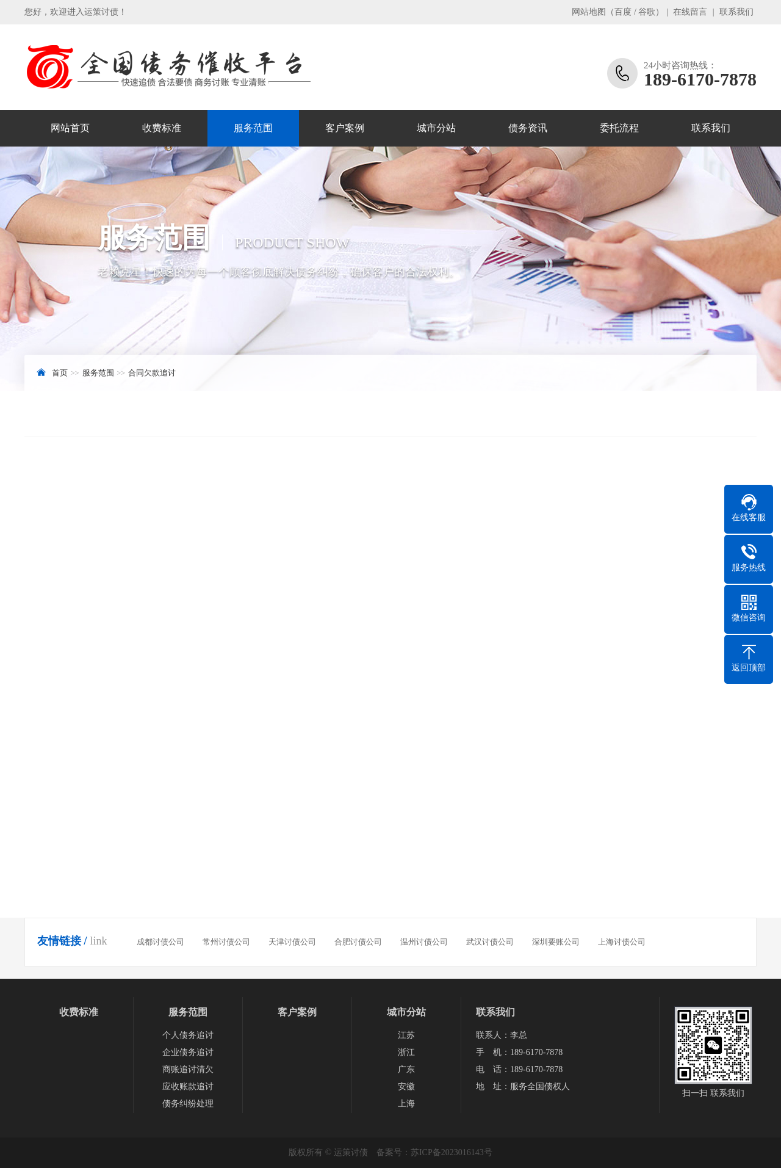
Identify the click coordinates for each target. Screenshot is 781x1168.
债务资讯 (527, 128)
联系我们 (736, 11)
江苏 (406, 1035)
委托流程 (619, 128)
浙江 (406, 1052)
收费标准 (161, 128)
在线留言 (690, 11)
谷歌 (646, 11)
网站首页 (70, 128)
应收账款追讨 (188, 1086)
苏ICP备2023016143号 (451, 1152)
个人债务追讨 (188, 1035)
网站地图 (589, 11)
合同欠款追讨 (152, 372)
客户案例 (344, 128)
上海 (406, 1103)
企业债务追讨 (188, 1052)
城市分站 (436, 128)
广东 (406, 1069)
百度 (623, 11)
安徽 (406, 1086)
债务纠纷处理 (188, 1103)
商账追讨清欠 (188, 1069)
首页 (60, 372)
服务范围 (253, 128)
